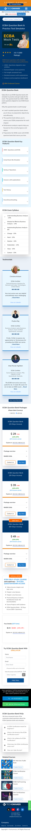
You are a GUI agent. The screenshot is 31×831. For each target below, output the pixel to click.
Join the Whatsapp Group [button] (15, 704)
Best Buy (15, 520)
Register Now (21, 14)
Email (6, 661)
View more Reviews (15, 400)
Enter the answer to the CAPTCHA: (13, 671)
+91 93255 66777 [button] (15, 698)
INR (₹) (12, 413)
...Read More (15, 297)
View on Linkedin (15, 302)
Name (7, 654)
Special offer (16, 576)
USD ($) (19, 413)
